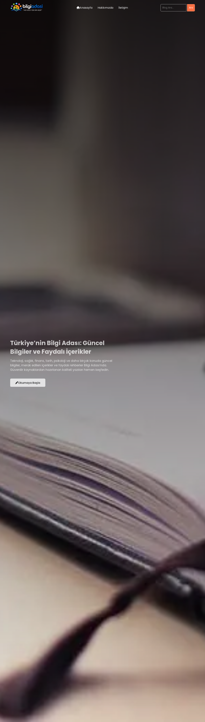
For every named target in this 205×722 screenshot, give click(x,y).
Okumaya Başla (27, 384)
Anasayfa (84, 8)
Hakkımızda (105, 8)
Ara (191, 7)
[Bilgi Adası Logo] (27, 11)
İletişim (123, 8)
